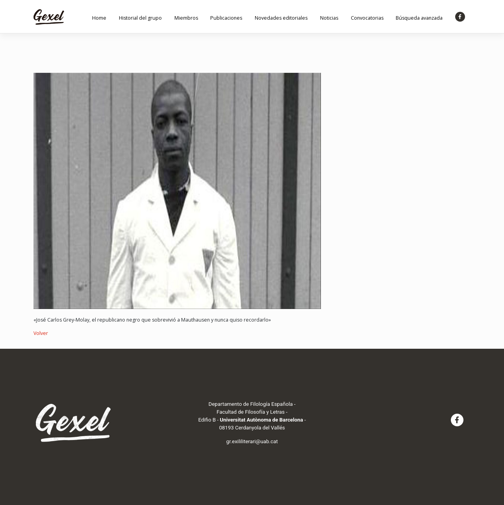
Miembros (186, 18)
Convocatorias (367, 18)
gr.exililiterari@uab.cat (252, 441)
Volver (40, 333)
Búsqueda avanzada (419, 18)
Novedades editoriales (281, 18)
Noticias (329, 18)
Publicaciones (226, 18)
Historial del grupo (140, 18)
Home (99, 18)
